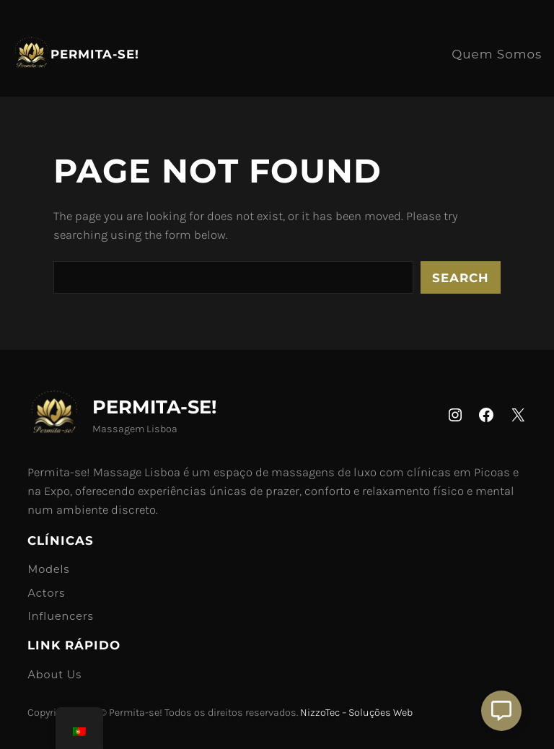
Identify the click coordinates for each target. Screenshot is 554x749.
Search (460, 278)
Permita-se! (94, 54)
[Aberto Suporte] (501, 711)
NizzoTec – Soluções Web (356, 712)
